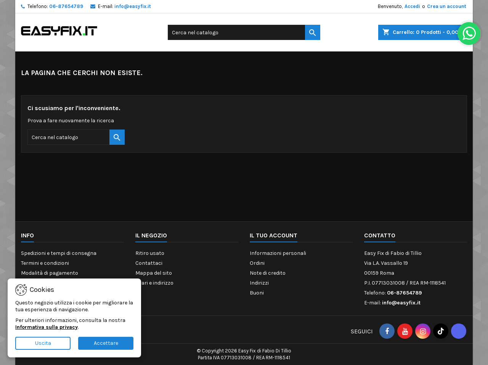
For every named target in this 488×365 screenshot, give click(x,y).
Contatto (379, 235)
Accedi (412, 6)
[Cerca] (244, 32)
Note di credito (268, 273)
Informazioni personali (278, 253)
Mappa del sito (153, 273)
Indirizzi (259, 283)
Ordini (257, 263)
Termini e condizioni (45, 263)
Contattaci (148, 263)
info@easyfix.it (132, 6)
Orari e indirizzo (154, 283)
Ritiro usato (149, 253)
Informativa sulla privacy (46, 327)
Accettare (106, 343)
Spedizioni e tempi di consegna (58, 253)
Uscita (43, 343)
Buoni (257, 293)
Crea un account (446, 6)
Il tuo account (273, 235)
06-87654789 (66, 6)
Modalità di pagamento (49, 273)
